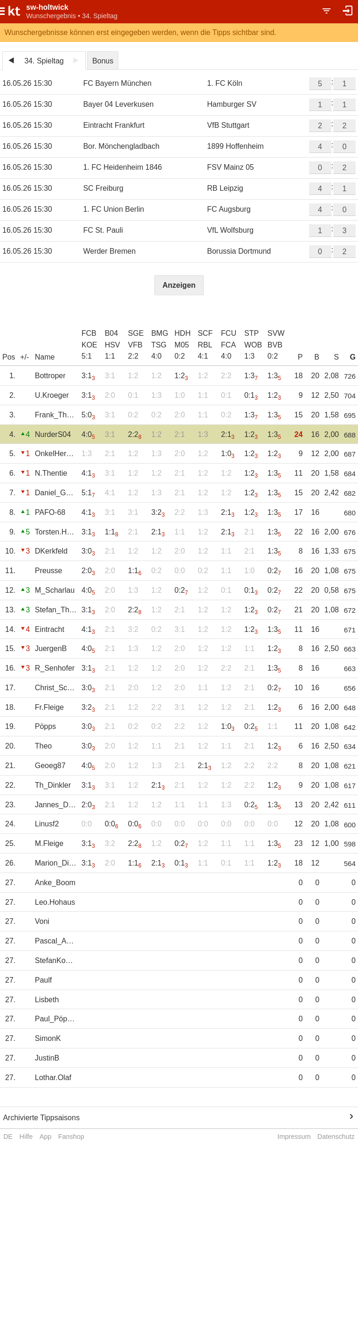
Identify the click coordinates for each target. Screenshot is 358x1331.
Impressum (293, 1136)
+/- (24, 357)
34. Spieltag (44, 61)
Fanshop (71, 1136)
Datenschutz (336, 1136)
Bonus (102, 61)
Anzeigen (178, 285)
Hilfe (26, 1136)
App (46, 1136)
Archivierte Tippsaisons (41, 1118)
